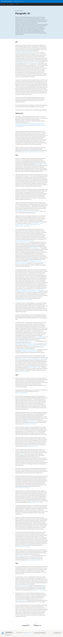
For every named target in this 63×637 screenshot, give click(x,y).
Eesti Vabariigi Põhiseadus (6, 1)
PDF (22, 632)
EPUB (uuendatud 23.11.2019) (27, 632)
